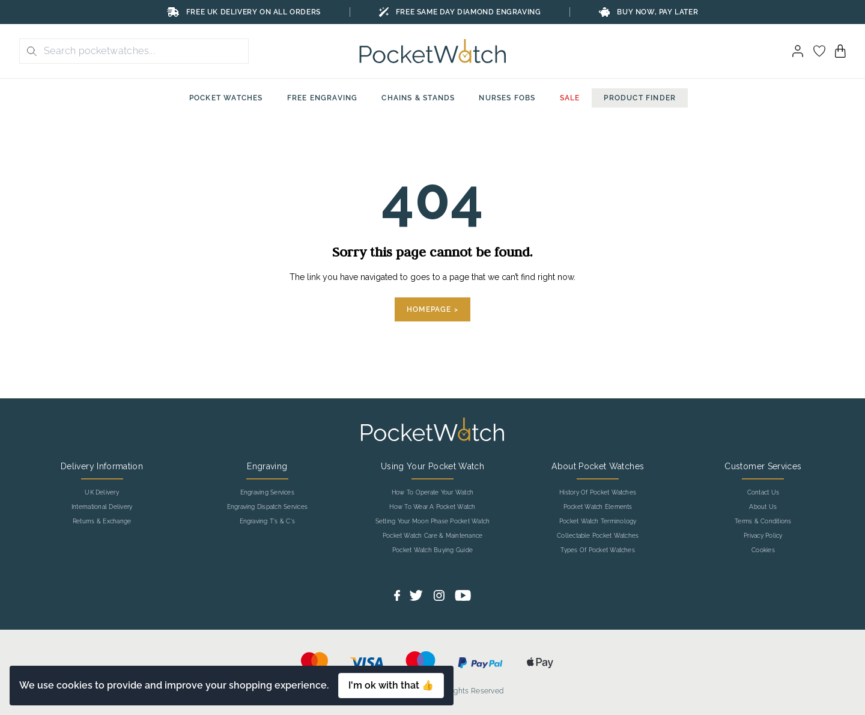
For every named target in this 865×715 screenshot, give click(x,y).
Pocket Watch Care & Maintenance (432, 536)
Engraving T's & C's (268, 522)
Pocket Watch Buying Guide (432, 550)
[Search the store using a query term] (142, 51)
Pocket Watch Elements (598, 507)
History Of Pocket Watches (597, 493)
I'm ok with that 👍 (391, 685)
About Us (763, 507)
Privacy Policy (763, 536)
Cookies (763, 550)
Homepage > (432, 309)
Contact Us (763, 493)
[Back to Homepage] (433, 51)
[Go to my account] (819, 51)
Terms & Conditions (763, 522)
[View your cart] (840, 51)
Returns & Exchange (102, 522)
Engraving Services (267, 493)
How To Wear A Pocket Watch (432, 507)
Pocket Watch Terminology (598, 522)
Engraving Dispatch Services (267, 507)
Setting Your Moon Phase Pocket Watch (432, 522)
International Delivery (101, 507)
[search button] (28, 51)
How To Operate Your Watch (432, 493)
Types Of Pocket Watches (597, 550)
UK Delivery (102, 493)
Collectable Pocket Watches (598, 536)
